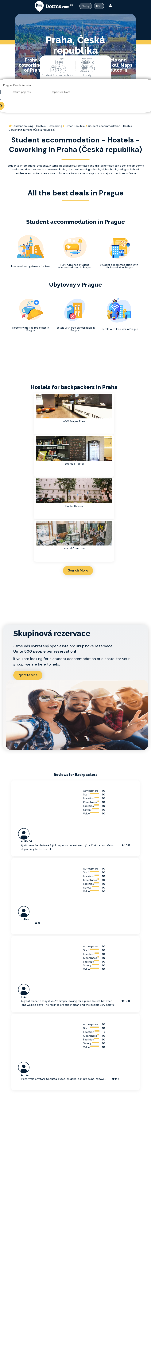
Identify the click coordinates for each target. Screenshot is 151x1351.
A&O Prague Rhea (74, 421)
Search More (78, 570)
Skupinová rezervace (51, 633)
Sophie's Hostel (74, 463)
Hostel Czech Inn (74, 548)
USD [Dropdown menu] (99, 6)
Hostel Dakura (74, 506)
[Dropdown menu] (85, 6)
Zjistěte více (27, 675)
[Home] (11, 126)
